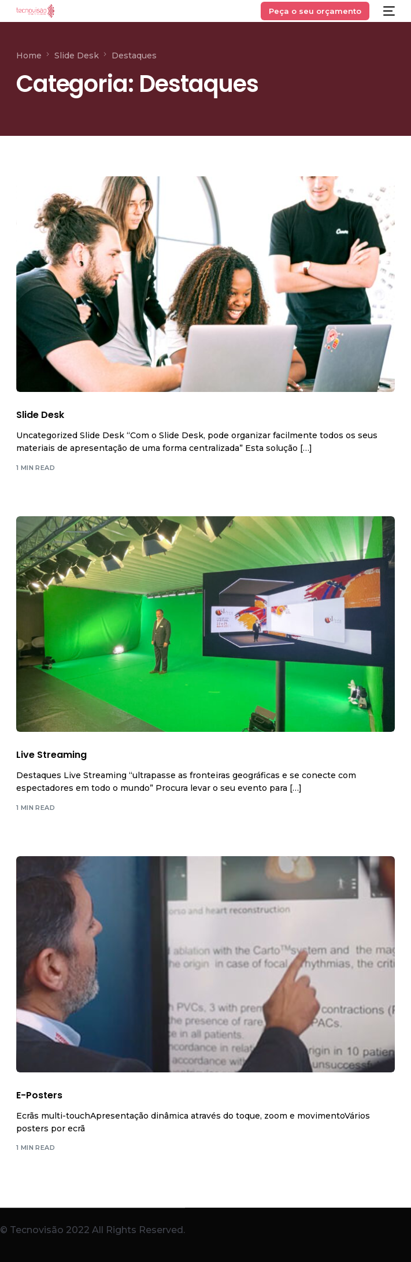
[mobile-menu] (388, 11)
